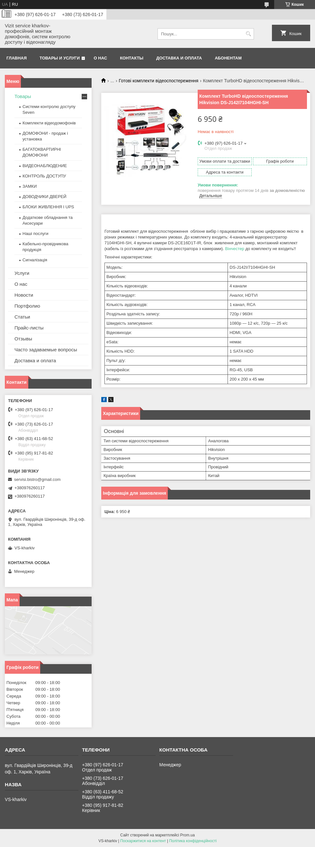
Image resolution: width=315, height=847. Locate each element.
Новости (23, 295)
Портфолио (27, 306)
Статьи (22, 317)
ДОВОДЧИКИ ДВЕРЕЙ (44, 196)
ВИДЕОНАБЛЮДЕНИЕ (44, 165)
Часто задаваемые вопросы (45, 349)
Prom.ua (187, 835)
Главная (16, 58)
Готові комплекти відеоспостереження (159, 80)
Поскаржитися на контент (143, 841)
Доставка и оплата (179, 58)
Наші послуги (35, 233)
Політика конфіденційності (193, 841)
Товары (22, 96)
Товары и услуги (60, 58)
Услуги (21, 273)
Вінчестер (234, 248)
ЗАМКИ (29, 186)
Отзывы (23, 338)
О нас (100, 58)
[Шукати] (248, 34)
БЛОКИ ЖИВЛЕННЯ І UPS (48, 206)
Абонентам (228, 58)
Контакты (131, 58)
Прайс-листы (29, 327)
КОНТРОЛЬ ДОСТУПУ (44, 176)
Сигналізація (34, 259)
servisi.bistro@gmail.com (37, 479)
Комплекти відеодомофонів (49, 123)
